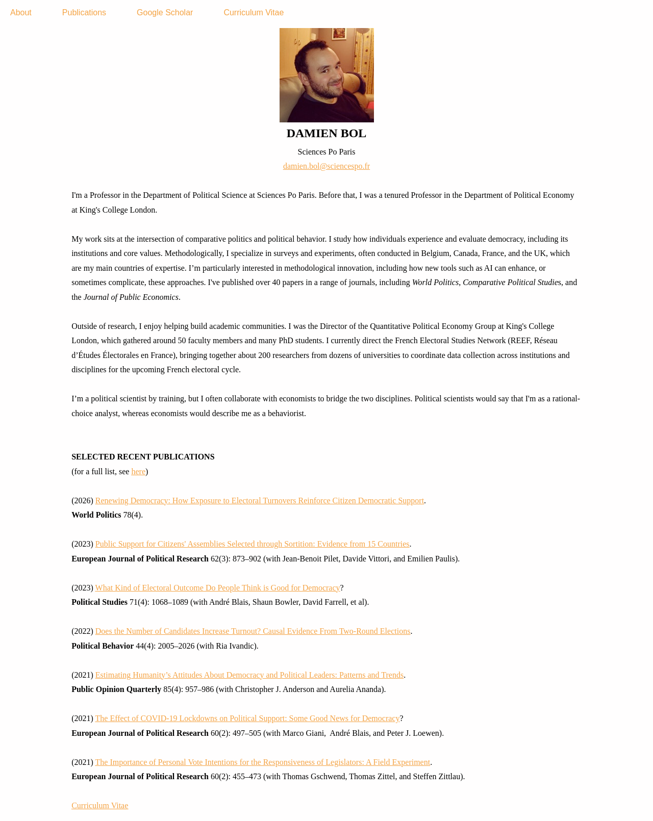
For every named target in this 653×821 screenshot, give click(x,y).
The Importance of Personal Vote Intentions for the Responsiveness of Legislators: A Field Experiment (263, 762)
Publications (84, 12)
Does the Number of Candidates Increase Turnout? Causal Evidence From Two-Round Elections (253, 631)
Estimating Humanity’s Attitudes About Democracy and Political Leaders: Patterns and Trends (249, 675)
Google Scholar (165, 12)
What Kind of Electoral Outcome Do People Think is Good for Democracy (217, 587)
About (21, 12)
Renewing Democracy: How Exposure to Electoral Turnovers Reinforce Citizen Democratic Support (259, 500)
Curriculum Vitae (253, 12)
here (138, 471)
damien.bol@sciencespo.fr (326, 166)
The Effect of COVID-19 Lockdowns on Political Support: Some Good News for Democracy (247, 718)
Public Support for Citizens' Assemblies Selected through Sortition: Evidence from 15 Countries (252, 544)
